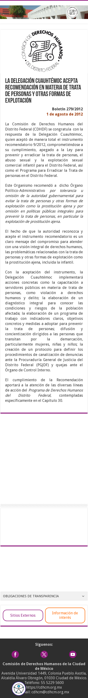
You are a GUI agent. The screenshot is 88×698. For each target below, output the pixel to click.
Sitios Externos (22, 615)
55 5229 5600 (52, 682)
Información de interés (65, 615)
